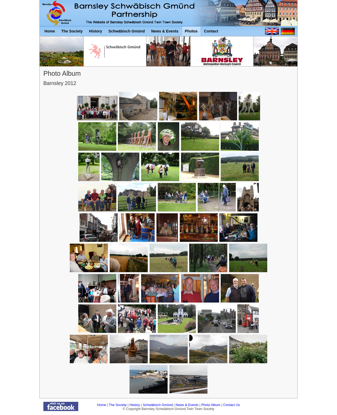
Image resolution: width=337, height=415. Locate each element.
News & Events (187, 405)
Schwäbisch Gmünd (158, 405)
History (135, 405)
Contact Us (231, 405)
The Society (118, 405)
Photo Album (210, 405)
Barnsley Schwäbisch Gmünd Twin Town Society (58, 13)
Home (101, 405)
